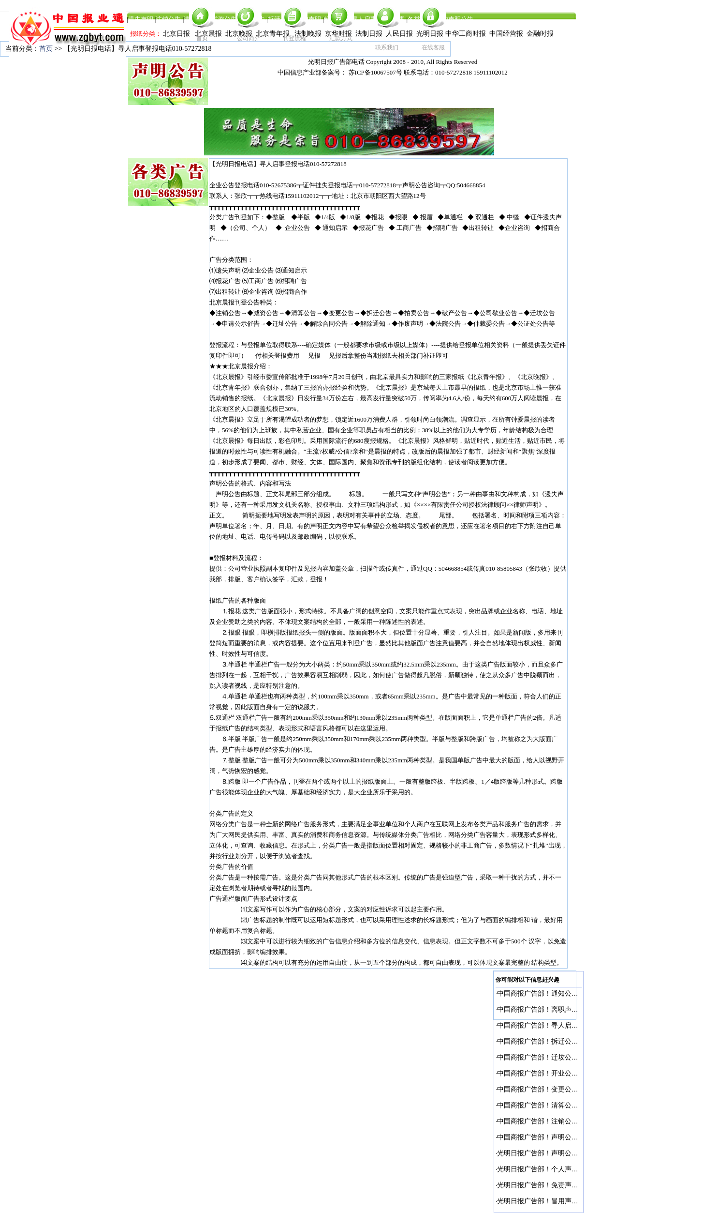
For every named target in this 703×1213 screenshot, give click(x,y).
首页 (202, 38)
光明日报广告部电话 (336, 61)
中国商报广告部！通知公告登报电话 (551, 993)
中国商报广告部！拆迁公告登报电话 (551, 1041)
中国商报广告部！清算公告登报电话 (551, 1105)
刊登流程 (294, 38)
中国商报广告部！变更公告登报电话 (551, 1089)
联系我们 (386, 47)
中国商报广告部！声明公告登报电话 (551, 1137)
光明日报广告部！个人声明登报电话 (551, 1169)
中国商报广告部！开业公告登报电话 (551, 1073)
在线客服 (433, 47)
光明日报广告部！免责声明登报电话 (551, 1185)
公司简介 (248, 38)
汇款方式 (340, 38)
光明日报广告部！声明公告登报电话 (551, 1153)
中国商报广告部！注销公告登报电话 (551, 1121)
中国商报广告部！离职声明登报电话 (551, 1009)
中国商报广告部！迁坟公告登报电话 (551, 1057)
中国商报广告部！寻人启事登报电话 (551, 1025)
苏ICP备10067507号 (375, 72)
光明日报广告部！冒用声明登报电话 (551, 1201)
